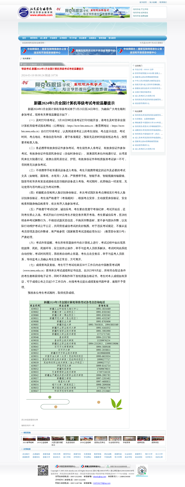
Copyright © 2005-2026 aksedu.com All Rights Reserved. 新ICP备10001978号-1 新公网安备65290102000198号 (92, 471)
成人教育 (43, 38)
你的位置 (159, 457)
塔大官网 (118, 457)
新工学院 (67, 457)
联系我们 (163, 2)
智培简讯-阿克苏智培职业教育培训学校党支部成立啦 (156, 115)
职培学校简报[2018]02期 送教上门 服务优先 (152, 73)
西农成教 (108, 454)
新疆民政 (118, 454)
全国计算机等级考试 (143, 92)
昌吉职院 (138, 457)
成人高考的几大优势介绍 (145, 96)
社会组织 (128, 454)
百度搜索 (87, 454)
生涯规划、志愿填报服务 (145, 119)
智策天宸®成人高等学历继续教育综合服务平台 (154, 84)
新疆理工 (138, 454)
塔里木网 (56, 454)
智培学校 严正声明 (140, 9)
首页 (24, 38)
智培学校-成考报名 (140, 13)
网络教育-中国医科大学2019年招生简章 (150, 123)
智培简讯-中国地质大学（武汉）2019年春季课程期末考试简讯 (159, 134)
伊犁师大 (77, 457)
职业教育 (82, 38)
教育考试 (67, 454)
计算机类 (33, 64)
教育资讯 (33, 38)
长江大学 (159, 454)
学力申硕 (73, 38)
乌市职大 (148, 457)
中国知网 (108, 457)
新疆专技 (77, 454)
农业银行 (26, 454)
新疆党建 (46, 454)
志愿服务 (36, 454)
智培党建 (102, 38)
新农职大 (56, 457)
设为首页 (143, 2)
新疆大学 (46, 457)
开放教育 (53, 38)
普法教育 (112, 38)
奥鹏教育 (97, 457)
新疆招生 (36, 457)
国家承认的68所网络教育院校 (147, 77)
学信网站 (87, 457)
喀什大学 (148, 454)
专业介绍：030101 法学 (144, 69)
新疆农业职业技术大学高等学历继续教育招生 (153, 88)
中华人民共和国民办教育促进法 (147, 81)
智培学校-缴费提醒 (140, 16)
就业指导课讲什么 (142, 103)
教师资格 (97, 454)
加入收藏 (153, 2)
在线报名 (92, 38)
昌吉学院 (128, 457)
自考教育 (63, 38)
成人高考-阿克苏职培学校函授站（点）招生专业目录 (156, 138)
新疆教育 (26, 457)
